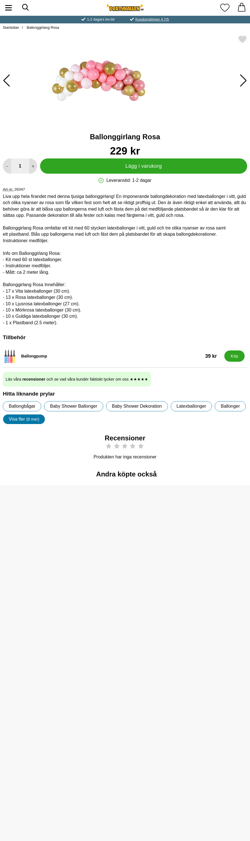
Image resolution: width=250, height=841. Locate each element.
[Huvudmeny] (8, 8)
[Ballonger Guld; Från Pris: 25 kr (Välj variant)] (74, 519)
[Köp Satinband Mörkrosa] (75, 742)
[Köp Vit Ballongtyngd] (225, 559)
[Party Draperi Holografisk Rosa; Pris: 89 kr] (74, 611)
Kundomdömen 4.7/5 (152, 19)
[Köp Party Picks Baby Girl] (225, 651)
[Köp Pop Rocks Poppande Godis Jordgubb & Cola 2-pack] (125, 559)
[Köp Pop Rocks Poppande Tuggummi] (24, 651)
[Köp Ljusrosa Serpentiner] (24, 559)
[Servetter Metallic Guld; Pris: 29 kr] (175, 611)
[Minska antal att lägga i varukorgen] (7, 166)
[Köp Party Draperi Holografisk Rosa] (75, 651)
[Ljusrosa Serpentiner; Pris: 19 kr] (24, 519)
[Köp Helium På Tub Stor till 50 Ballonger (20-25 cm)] (125, 651)
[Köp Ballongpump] (234, 356)
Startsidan (11, 27)
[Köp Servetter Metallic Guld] (175, 651)
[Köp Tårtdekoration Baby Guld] (24, 742)
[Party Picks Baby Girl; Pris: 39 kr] (225, 611)
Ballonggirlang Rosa (42, 27)
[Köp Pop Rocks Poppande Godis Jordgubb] (175, 559)
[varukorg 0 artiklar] (241, 7)
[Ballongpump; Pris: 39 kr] (112, 356)
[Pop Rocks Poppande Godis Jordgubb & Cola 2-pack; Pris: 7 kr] (124, 519)
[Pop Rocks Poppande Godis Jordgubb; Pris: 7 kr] (175, 519)
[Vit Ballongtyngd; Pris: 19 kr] (225, 519)
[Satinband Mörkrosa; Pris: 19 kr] (74, 703)
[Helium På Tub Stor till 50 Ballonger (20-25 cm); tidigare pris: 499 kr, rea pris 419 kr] (124, 611)
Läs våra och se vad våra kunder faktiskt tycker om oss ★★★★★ (77, 379)
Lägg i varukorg (143, 166)
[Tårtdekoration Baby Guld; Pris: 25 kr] (24, 703)
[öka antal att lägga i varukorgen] (33, 166)
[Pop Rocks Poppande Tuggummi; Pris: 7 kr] (24, 611)
